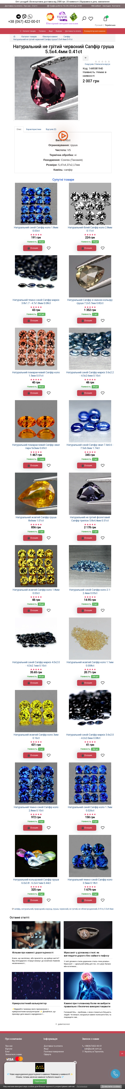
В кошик (32, 248)
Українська (110, 25)
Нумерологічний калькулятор (29, 1003)
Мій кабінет (96, 6)
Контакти (116, 6)
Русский (98, 25)
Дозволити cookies (111, 1086)
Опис (19, 129)
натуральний (27, 909)
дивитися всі (62, 1024)
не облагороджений (87, 909)
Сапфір (67, 36)
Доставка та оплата (13, 6)
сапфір (17, 909)
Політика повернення (54, 1051)
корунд (48, 909)
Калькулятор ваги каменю (94, 31)
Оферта (47, 1054)
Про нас (27, 6)
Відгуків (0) (51, 129)
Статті (34, 6)
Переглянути (40, 1081)
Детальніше (82, 1086)
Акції (51, 31)
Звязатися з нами (13, 1054)
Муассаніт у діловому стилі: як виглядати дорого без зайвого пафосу (86, 954)
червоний (63, 909)
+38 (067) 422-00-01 (24, 22)
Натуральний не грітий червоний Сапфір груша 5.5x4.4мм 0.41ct (42, 39)
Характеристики (33, 129)
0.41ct (100, 909)
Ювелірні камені (50, 36)
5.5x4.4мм (108, 909)
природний (39, 909)
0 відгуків (89, 64)
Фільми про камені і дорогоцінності (32, 952)
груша (55, 909)
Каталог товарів (28, 31)
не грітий (73, 909)
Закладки (106, 6)
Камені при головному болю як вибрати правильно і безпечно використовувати (87, 1005)
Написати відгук (102, 64)
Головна (42, 31)
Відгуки (59, 31)
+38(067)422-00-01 (92, 1046)
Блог (7, 1051)
